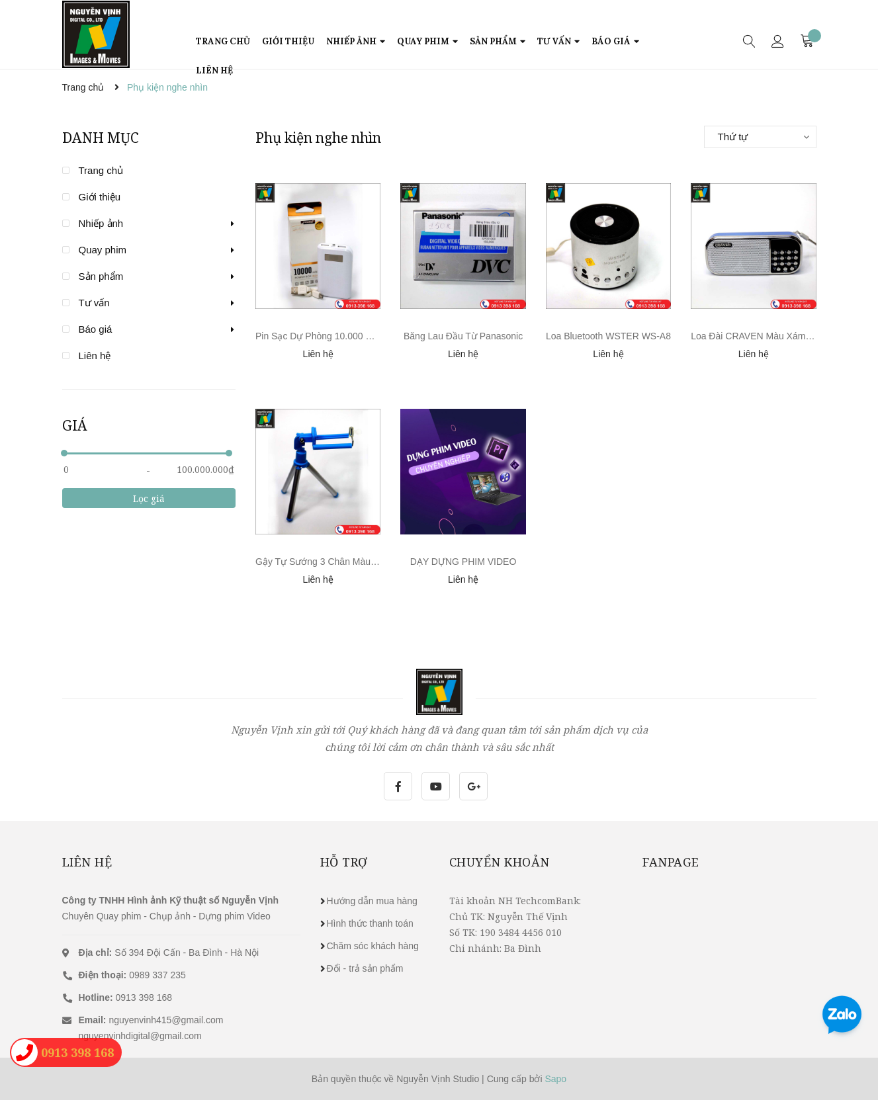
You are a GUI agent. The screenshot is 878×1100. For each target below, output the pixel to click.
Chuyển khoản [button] (499, 862)
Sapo (555, 1079)
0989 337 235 (132, 975)
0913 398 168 (126, 997)
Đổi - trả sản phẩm (365, 968)
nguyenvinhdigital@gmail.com (140, 1036)
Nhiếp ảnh (101, 223)
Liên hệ (95, 355)
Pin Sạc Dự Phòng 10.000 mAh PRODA (337, 336)
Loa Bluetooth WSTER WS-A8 (608, 336)
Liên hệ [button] (87, 862)
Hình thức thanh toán (370, 923)
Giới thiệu (100, 196)
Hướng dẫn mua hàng (372, 901)
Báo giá (95, 329)
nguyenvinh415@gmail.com (166, 1020)
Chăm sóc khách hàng (373, 946)
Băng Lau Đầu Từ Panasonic (463, 336)
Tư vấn (94, 302)
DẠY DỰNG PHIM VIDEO (463, 561)
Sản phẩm (101, 276)
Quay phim (103, 249)
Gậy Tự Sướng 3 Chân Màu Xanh (325, 561)
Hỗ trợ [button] (344, 862)
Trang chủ (101, 170)
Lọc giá (149, 498)
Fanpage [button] (670, 862)
